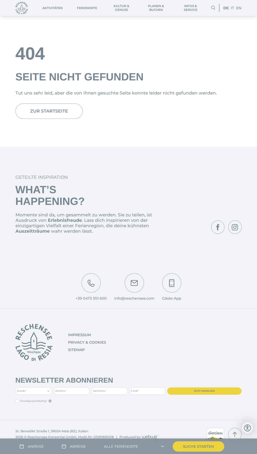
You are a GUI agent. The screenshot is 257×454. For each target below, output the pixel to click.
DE (226, 8)
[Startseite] (21, 8)
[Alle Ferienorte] (134, 446)
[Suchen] (213, 8)
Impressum (79, 335)
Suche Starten (198, 446)
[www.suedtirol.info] (215, 434)
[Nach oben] (235, 434)
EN (239, 8)
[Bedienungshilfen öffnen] (247, 427)
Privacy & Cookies (87, 342)
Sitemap (76, 350)
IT (232, 8)
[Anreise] (34, 446)
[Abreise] (77, 446)
